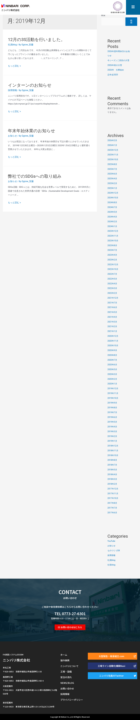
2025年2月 (112, 183)
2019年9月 (112, 402)
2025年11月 (113, 154)
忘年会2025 (113, 74)
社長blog (111, 565)
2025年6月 (112, 173)
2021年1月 (112, 331)
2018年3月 (112, 479)
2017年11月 (113, 493)
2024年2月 (112, 221)
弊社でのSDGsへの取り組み (35, 174)
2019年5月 (112, 422)
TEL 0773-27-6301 (70, 613)
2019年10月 (113, 398)
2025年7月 (112, 169)
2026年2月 (112, 140)
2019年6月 (112, 417)
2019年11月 (113, 393)
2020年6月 (112, 364)
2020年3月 (112, 374)
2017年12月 (113, 488)
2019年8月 (112, 407)
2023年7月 (112, 250)
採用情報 (12, 89)
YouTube (111, 541)
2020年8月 (112, 355)
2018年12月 (113, 445)
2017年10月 (113, 498)
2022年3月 (112, 288)
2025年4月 (112, 178)
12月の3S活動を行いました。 (36, 39)
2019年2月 (112, 436)
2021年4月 (112, 317)
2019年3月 (112, 431)
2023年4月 (112, 255)
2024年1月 (112, 226)
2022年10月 (113, 269)
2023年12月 (113, 231)
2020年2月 (112, 379)
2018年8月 (112, 460)
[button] (70, 627)
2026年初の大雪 (115, 65)
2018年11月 (113, 450)
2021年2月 (112, 326)
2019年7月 (112, 412)
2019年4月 (112, 426)
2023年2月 (112, 259)
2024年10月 (113, 197)
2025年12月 (113, 150)
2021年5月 (112, 312)
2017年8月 (112, 503)
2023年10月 (113, 240)
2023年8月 (112, 245)
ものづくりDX (114, 550)
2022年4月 (112, 283)
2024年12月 (113, 193)
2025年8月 (112, 164)
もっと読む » (14, 65)
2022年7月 (112, 274)
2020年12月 (113, 336)
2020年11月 (113, 341)
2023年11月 (113, 236)
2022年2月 (112, 293)
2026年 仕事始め (116, 70)
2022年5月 (112, 279)
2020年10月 (113, 345)
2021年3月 (112, 321)
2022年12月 (113, 264)
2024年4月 (112, 216)
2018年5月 (112, 469)
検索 (103, 15)
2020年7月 (112, 360)
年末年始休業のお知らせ (31, 129)
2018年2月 (112, 484)
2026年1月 (112, 145)
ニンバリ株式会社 (16, 660)
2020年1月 (112, 383)
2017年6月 (112, 512)
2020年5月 (112, 369)
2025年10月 (113, 159)
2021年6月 (112, 307)
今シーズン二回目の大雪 (119, 60)
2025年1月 (112, 188)
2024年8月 (112, 202)
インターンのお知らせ (29, 84)
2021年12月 (113, 298)
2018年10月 (113, 455)
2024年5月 (112, 212)
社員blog (12, 44)
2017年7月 (112, 508)
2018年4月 (112, 474)
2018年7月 (112, 465)
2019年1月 (112, 441)
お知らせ (12, 135)
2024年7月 (112, 207)
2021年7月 (112, 302)
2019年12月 (113, 388)
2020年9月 (112, 350)
